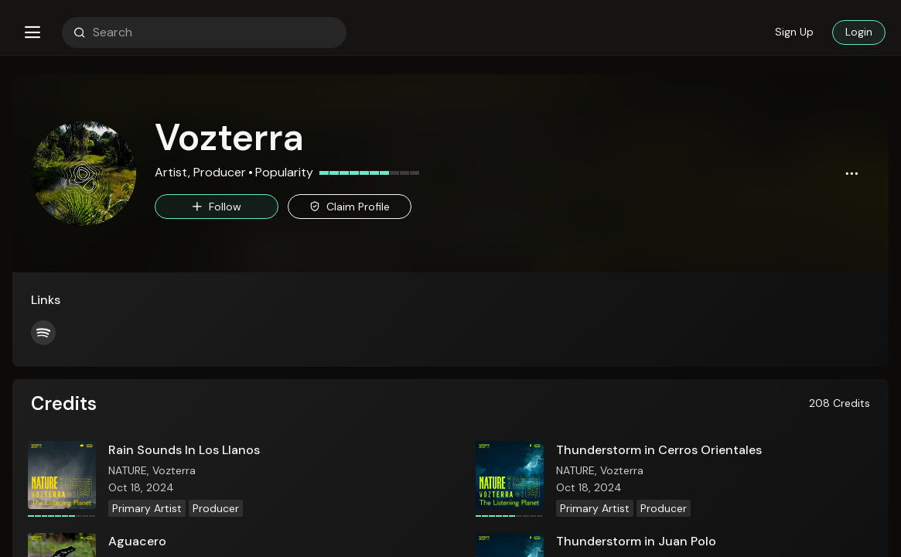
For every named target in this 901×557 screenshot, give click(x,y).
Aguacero (137, 541)
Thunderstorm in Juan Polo (636, 541)
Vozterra (174, 470)
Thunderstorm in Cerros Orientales (659, 450)
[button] (32, 32)
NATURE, (130, 470)
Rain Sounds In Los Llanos (184, 450)
